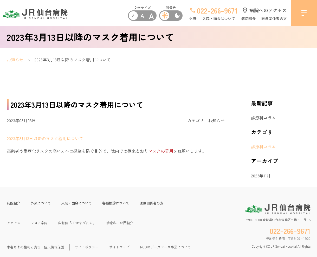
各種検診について (115, 203)
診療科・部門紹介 (119, 222)
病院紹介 (248, 18)
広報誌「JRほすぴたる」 (77, 222)
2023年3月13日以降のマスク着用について (45, 138)
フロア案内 (39, 222)
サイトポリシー (87, 247)
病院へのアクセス (264, 10)
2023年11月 (261, 175)
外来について (41, 203)
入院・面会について (218, 18)
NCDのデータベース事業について (165, 247)
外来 (193, 18)
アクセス (13, 222)
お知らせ (15, 59)
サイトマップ (119, 247)
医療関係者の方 (274, 18)
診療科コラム (263, 117)
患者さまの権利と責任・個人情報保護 (35, 247)
